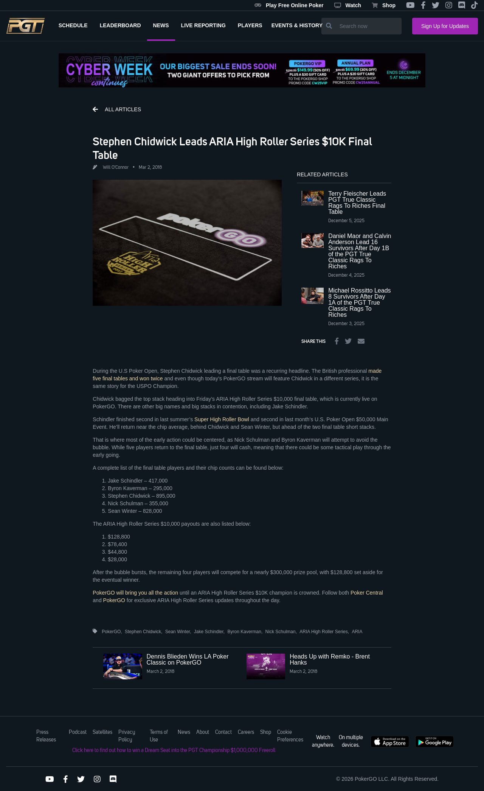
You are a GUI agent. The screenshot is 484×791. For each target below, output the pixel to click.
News (184, 732)
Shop (384, 5)
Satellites (102, 732)
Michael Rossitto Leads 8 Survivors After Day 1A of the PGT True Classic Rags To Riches (359, 302)
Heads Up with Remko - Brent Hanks (330, 659)
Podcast (78, 732)
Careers (246, 732)
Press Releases (46, 736)
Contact (223, 732)
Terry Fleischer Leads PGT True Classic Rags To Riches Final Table (357, 202)
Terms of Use (159, 736)
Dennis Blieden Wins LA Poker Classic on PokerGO (188, 659)
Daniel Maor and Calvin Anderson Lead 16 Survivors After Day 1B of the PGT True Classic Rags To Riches (359, 251)
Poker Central (367, 593)
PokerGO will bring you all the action (135, 593)
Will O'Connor (116, 167)
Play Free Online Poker (289, 5)
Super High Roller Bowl (221, 419)
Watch (347, 5)
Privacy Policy (126, 736)
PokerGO (114, 600)
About (202, 732)
